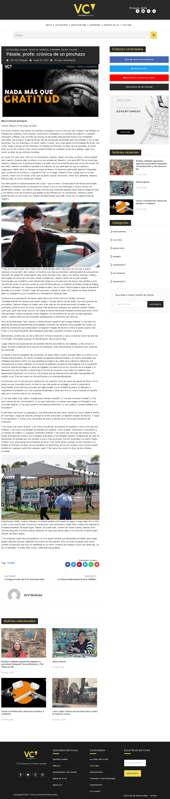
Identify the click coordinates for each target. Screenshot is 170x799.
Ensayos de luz (111, 25)
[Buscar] (153, 35)
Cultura (127, 25)
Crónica (43, 50)
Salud (64, 50)
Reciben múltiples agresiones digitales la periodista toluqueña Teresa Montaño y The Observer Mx (22, 664)
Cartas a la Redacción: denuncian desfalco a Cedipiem (151, 202)
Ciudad (23, 50)
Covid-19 (33, 50)
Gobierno (55, 50)
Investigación (78, 25)
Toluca (73, 50)
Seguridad (95, 25)
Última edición (59, 661)
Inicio (49, 25)
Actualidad (61, 25)
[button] (67, 564)
